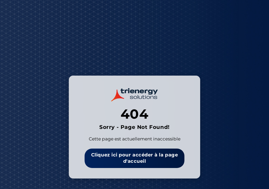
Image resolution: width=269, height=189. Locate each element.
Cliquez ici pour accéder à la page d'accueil (134, 158)
